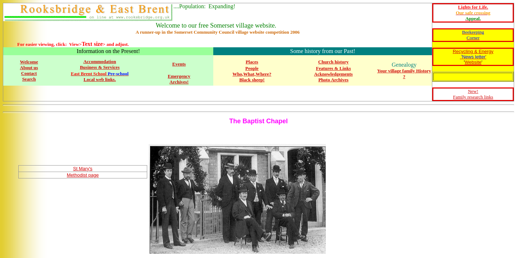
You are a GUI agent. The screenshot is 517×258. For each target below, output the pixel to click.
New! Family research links (473, 94)
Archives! (178, 82)
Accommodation (99, 61)
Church (326, 61)
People (251, 68)
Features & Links (333, 68)
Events (179, 64)
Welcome (29, 61)
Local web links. (100, 79)
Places (252, 61)
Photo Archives (333, 79)
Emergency (179, 76)
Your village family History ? (404, 73)
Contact (29, 73)
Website (473, 62)
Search (29, 79)
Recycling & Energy (473, 51)
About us (29, 67)
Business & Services (100, 67)
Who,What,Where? (252, 74)
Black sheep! (251, 79)
